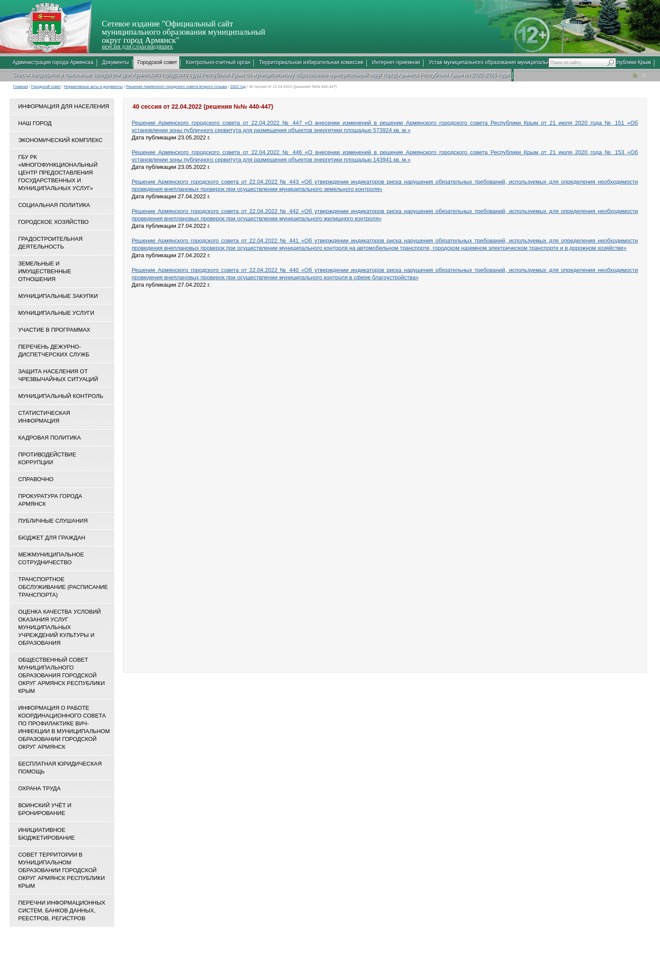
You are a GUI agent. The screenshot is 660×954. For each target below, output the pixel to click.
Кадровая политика (49, 437)
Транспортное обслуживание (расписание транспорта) (63, 587)
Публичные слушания (52, 520)
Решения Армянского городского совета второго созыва (176, 86)
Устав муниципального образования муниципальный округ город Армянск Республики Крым (540, 62)
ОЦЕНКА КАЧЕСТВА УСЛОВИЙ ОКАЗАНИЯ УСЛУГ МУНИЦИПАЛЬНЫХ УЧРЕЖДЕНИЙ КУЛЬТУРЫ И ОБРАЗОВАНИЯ (59, 627)
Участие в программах (54, 330)
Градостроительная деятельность (50, 243)
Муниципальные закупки (58, 296)
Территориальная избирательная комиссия (311, 62)
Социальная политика (54, 205)
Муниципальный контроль (60, 396)
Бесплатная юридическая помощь (60, 767)
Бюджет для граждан (51, 537)
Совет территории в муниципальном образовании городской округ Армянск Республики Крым (61, 870)
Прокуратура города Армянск (50, 500)
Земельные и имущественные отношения (44, 271)
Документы (115, 62)
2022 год (238, 86)
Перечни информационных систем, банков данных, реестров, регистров (61, 910)
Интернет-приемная (396, 62)
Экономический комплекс (60, 140)
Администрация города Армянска (53, 62)
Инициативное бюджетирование (46, 834)
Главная (20, 86)
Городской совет (157, 62)
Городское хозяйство (53, 222)
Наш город (35, 123)
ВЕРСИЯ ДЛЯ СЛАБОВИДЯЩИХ (137, 46)
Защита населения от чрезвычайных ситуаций (58, 375)
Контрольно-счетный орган (218, 62)
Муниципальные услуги (56, 313)
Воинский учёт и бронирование (44, 809)
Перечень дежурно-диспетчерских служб (53, 350)
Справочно (35, 479)
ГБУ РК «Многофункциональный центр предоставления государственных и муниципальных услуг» (57, 172)
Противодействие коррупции (47, 458)
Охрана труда (39, 788)
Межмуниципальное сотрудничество (51, 558)
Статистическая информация (44, 417)
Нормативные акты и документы (93, 86)
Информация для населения (63, 106)
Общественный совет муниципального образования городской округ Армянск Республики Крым (61, 675)
